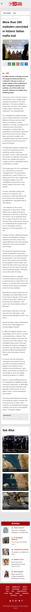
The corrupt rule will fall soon (19, 543)
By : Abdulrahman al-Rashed (20, 549)
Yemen (17, 593)
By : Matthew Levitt (17, 559)
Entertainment (22, 591)
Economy (25, 593)
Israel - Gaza (8, 593)
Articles (16, 523)
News (8, 587)
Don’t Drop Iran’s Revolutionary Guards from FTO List (18, 564)
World (25, 587)
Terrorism (13, 595)
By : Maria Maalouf (17, 571)
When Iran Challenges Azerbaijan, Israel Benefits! (20, 531)
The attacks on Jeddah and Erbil (20, 553)
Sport (7, 589)
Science (24, 589)
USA (13, 591)
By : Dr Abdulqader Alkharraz (17, 539)
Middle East (16, 587)
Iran (7, 591)
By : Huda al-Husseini (18, 528)
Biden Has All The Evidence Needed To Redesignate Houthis (18, 576)
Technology (15, 589)
